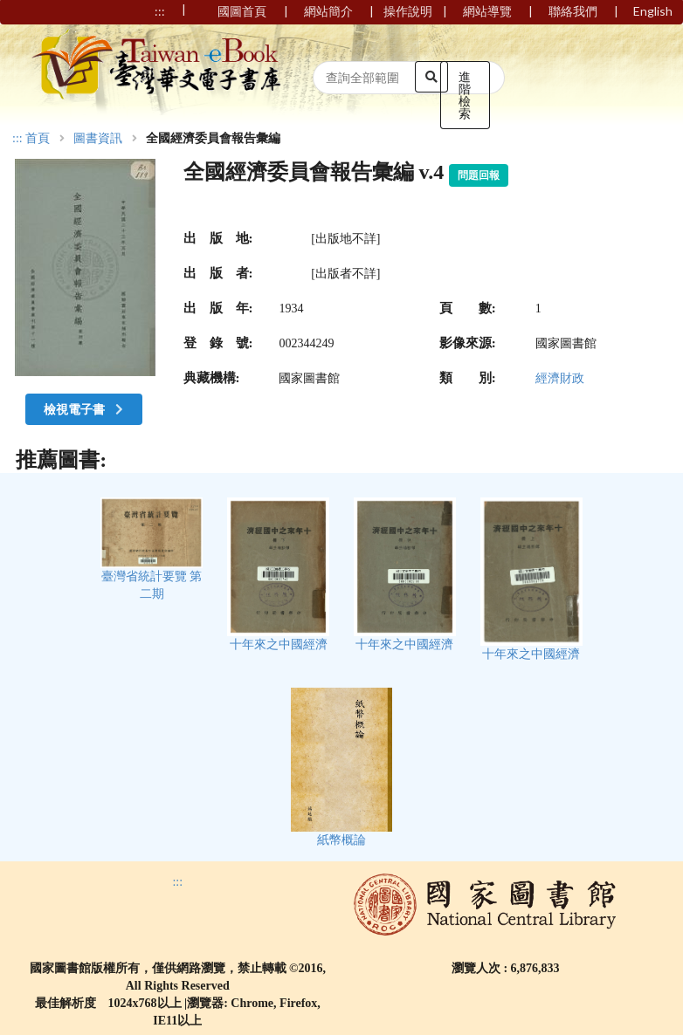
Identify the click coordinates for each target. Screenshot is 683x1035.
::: (17, 138)
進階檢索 (465, 94)
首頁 (37, 139)
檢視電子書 (86, 408)
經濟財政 (559, 378)
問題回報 (479, 175)
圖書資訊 (97, 139)
